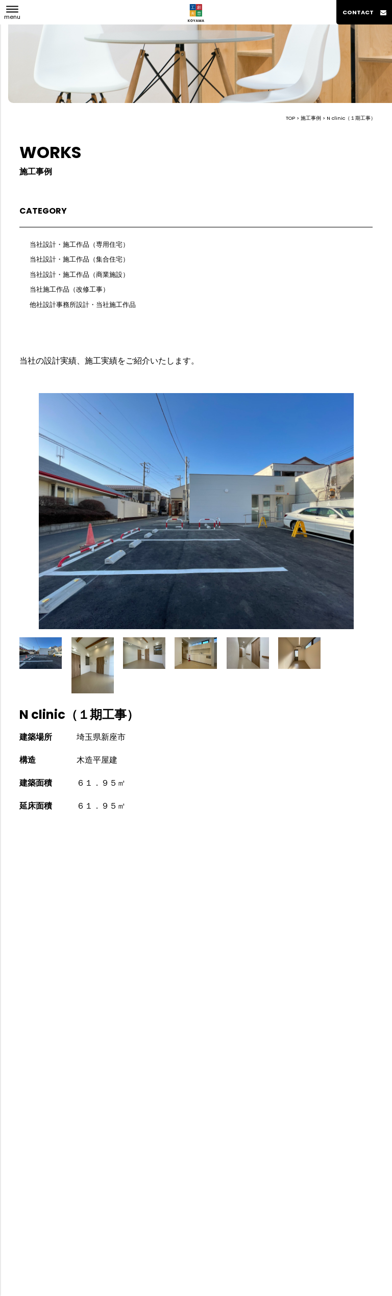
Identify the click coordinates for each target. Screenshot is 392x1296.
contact (364, 12)
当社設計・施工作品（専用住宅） (79, 244)
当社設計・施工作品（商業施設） (79, 274)
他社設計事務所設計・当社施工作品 (83, 304)
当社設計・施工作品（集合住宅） (79, 259)
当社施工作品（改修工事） (69, 289)
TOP (290, 118)
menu (12, 17)
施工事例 (311, 118)
